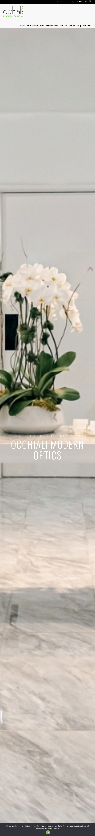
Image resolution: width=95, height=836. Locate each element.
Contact (87, 26)
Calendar (70, 26)
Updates (58, 26)
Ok (48, 832)
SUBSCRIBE (63, 1)
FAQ (79, 26)
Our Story (32, 26)
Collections (46, 26)
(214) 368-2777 (76, 1)
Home (22, 26)
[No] (92, 829)
